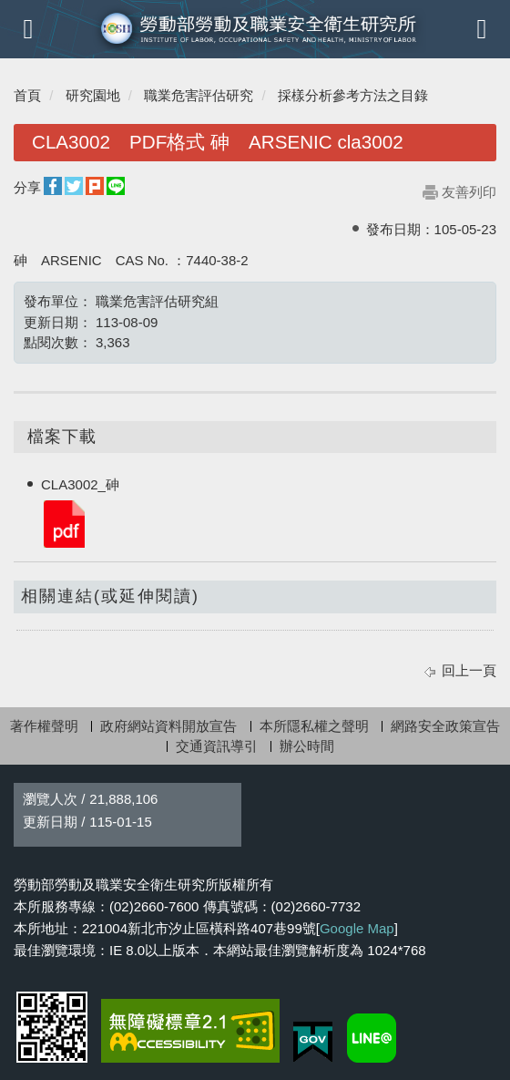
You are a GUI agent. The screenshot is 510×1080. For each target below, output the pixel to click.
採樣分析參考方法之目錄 (353, 95)
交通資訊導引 (217, 746)
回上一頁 (469, 670)
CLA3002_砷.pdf (63, 523)
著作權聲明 (44, 726)
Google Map (357, 928)
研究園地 (93, 95)
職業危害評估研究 (198, 95)
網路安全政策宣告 (445, 726)
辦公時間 (307, 746)
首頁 (27, 95)
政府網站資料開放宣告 (168, 726)
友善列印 (469, 192)
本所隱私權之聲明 (314, 726)
